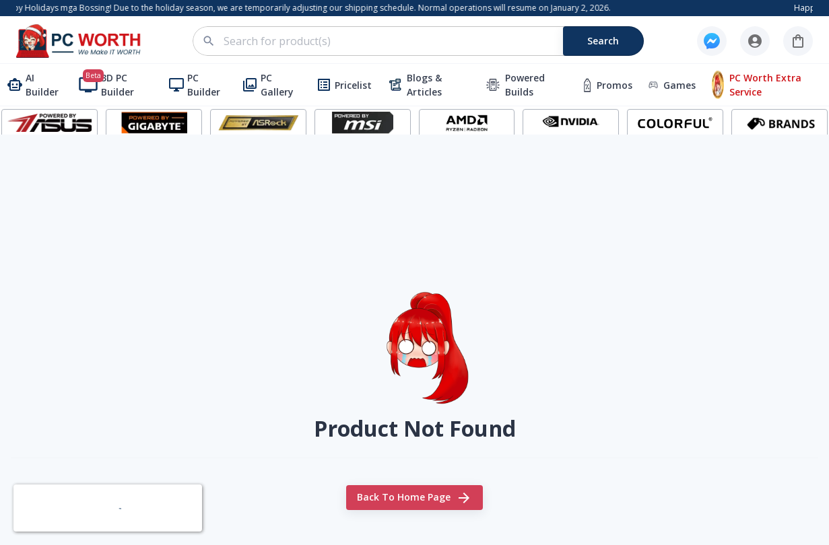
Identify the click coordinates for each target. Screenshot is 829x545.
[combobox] (426, 41)
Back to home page (414, 497)
